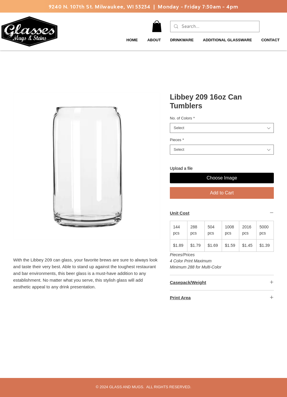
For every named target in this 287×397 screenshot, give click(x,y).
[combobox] (222, 128)
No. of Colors (182, 118)
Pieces (177, 140)
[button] (157, 26)
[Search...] (214, 26)
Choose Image (221, 177)
